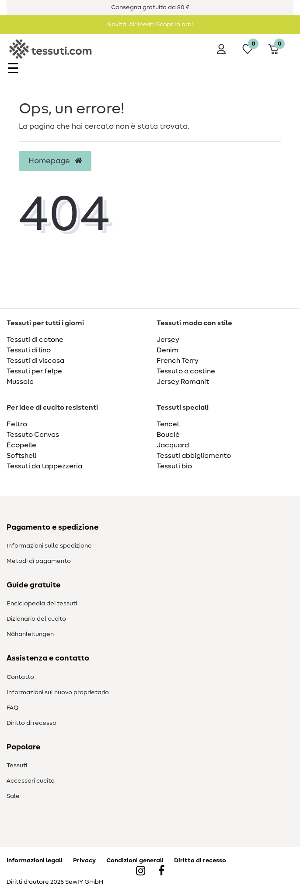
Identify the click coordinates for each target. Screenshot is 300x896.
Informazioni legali (35, 860)
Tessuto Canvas (33, 434)
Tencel (168, 424)
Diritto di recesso (31, 723)
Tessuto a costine (186, 371)
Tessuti (17, 765)
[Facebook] (161, 871)
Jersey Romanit (183, 381)
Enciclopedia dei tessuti (42, 604)
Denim (167, 350)
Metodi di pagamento (39, 561)
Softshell (21, 455)
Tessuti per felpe (34, 371)
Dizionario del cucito (36, 619)
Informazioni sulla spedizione (49, 546)
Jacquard (173, 445)
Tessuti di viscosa (35, 360)
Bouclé (168, 434)
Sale (13, 796)
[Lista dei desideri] (247, 49)
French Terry (178, 360)
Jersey (168, 339)
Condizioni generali (135, 860)
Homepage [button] (55, 161)
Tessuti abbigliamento (194, 455)
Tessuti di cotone (35, 339)
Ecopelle (21, 445)
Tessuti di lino (29, 350)
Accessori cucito (31, 781)
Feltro (17, 424)
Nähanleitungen (30, 634)
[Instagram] (140, 871)
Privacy (84, 860)
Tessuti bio (174, 466)
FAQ (12, 708)
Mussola (20, 381)
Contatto (20, 677)
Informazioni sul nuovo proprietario (58, 692)
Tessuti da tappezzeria (44, 466)
